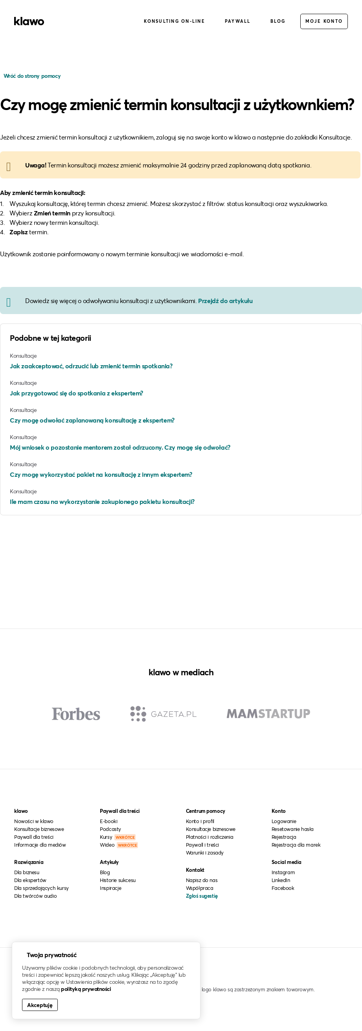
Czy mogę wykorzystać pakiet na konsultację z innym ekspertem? (101, 474)
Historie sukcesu (118, 880)
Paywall (238, 21)
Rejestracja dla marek (296, 844)
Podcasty (110, 829)
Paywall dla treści (33, 836)
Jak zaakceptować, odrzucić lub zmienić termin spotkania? (91, 366)
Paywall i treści (202, 844)
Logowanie (284, 821)
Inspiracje (110, 887)
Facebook (283, 887)
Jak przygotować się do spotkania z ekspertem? (76, 393)
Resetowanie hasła (293, 829)
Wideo (119, 844)
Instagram (283, 872)
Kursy (118, 836)
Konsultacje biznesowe (39, 829)
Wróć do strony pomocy (31, 75)
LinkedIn (281, 880)
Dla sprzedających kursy (41, 887)
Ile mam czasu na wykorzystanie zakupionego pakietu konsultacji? (102, 501)
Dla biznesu (26, 872)
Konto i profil (200, 821)
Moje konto (324, 21)
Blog (278, 21)
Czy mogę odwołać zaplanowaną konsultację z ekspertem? (92, 420)
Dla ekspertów (30, 880)
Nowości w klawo (33, 821)
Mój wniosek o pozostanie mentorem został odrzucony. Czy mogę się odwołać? (120, 447)
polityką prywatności (86, 988)
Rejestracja (284, 836)
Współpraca (199, 887)
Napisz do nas (202, 880)
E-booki (108, 821)
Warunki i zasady (205, 852)
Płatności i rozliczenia (209, 836)
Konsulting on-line (174, 21)
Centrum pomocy (205, 810)
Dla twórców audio (35, 895)
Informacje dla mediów (40, 844)
